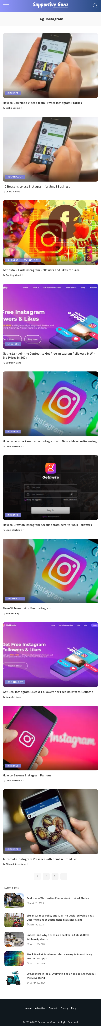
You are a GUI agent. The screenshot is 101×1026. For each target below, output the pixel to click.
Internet (13, 93)
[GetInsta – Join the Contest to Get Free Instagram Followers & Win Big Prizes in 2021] (50, 316)
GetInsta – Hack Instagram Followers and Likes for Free (41, 269)
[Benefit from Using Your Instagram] (50, 570)
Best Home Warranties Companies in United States (58, 897)
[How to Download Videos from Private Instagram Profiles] (50, 65)
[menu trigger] (8, 6)
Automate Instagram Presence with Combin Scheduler (40, 858)
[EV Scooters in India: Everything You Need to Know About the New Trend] (14, 977)
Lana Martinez (14, 446)
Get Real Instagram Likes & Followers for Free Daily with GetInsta (48, 691)
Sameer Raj (12, 613)
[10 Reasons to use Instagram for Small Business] (50, 149)
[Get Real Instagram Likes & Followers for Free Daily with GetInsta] (50, 654)
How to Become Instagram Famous (27, 774)
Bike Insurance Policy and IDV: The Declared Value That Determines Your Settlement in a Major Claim (60, 916)
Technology (15, 176)
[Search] (94, 6)
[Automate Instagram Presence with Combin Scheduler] (50, 820)
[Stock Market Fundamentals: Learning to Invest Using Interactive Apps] (14, 958)
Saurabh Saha (14, 362)
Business (13, 260)
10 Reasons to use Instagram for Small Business (36, 186)
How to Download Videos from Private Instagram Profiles (42, 102)
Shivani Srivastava (16, 863)
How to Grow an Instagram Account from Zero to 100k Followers (47, 524)
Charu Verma (13, 191)
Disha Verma (13, 108)
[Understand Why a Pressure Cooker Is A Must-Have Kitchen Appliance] (14, 938)
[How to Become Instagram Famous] (50, 737)
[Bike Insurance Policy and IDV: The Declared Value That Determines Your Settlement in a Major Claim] (14, 919)
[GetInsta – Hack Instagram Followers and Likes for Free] (50, 232)
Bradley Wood (13, 275)
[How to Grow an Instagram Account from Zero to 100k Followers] (50, 487)
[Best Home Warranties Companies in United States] (14, 899)
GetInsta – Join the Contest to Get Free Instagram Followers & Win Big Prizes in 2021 (49, 355)
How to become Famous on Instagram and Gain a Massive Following (50, 440)
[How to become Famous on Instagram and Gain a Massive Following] (50, 403)
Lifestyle (13, 343)
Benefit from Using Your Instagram (27, 607)
